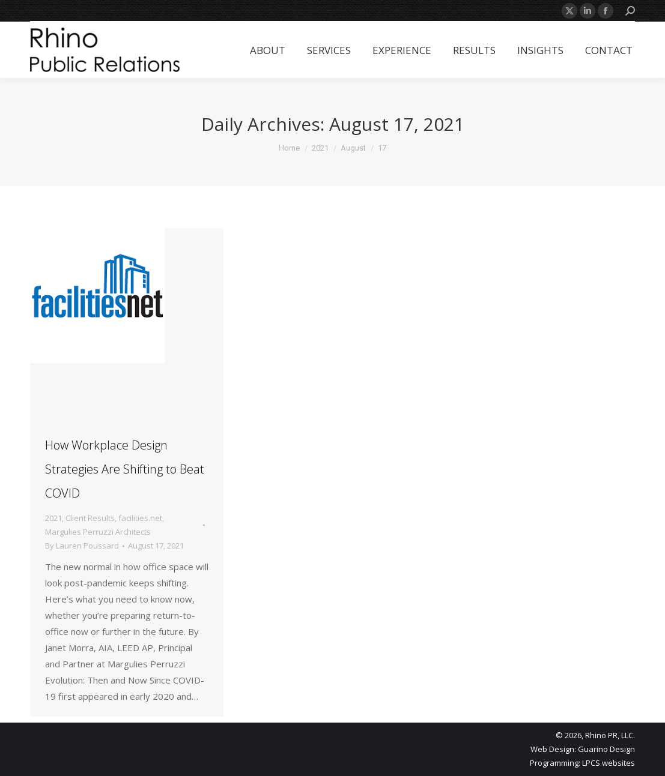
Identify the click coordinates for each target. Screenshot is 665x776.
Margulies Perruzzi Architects (98, 531)
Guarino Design (606, 749)
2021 (53, 518)
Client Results (90, 518)
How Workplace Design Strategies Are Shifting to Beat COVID (124, 469)
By (82, 545)
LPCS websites (608, 762)
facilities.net (140, 518)
